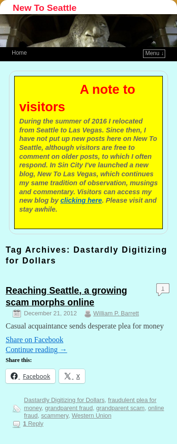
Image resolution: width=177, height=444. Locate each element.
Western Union (91, 415)
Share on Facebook (34, 340)
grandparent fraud (69, 407)
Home (19, 52)
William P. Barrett (116, 313)
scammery (54, 415)
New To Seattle (44, 8)
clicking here (81, 200)
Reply (33, 423)
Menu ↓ (154, 53)
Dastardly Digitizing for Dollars (64, 399)
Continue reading (36, 349)
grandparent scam (120, 407)
